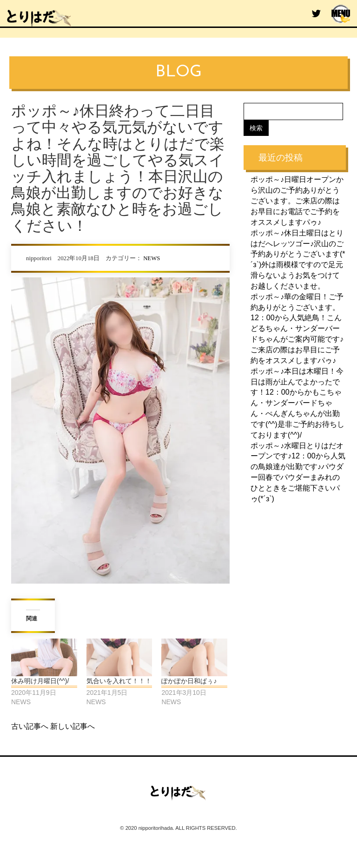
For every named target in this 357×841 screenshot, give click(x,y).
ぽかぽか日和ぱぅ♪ (189, 681)
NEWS (151, 258)
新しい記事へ (72, 726)
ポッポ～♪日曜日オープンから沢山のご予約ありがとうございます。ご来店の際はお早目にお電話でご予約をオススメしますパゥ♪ (297, 200)
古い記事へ (29, 726)
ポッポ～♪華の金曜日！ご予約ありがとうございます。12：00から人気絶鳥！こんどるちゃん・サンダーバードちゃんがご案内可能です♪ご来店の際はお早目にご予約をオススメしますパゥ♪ (297, 328)
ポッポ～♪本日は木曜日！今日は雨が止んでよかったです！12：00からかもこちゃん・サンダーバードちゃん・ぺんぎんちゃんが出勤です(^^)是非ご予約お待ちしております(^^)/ (297, 402)
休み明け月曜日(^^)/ (40, 681)
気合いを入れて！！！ (119, 681)
